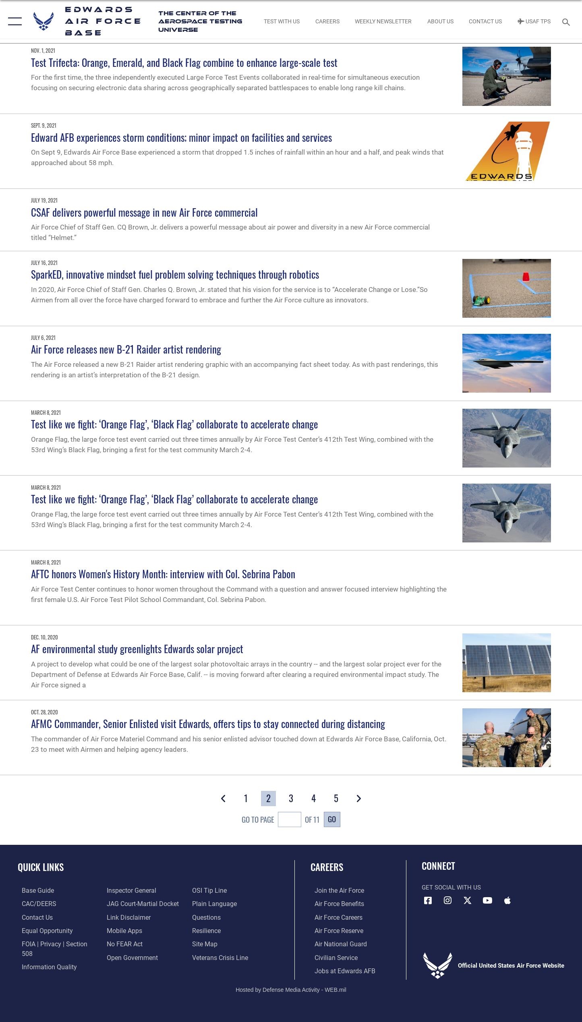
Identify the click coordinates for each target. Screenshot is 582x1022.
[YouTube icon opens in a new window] (487, 900)
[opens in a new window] (33, 890)
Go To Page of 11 (281, 821)
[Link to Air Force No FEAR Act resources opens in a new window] (123, 943)
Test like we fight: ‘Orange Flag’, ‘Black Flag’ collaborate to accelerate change (174, 423)
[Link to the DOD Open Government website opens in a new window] (129, 956)
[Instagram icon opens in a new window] (448, 900)
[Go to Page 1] (245, 798)
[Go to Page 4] (313, 798)
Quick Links (41, 867)
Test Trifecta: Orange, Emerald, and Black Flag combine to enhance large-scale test (184, 62)
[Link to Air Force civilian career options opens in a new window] (331, 956)
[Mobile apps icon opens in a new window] (507, 900)
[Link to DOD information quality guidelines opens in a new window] (43, 956)
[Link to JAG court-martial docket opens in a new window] (140, 903)
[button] (13, 21)
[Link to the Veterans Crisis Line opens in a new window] (220, 956)
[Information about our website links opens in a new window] (126, 917)
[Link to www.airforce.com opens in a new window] (334, 890)
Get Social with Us (451, 887)
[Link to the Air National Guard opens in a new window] (335, 943)
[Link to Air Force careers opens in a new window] (334, 917)
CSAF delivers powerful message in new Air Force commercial (144, 212)
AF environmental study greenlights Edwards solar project (137, 648)
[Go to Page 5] (336, 798)
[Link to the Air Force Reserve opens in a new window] (334, 929)
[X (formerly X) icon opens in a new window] (468, 900)
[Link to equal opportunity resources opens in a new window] (42, 929)
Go (332, 819)
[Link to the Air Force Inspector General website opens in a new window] (129, 890)
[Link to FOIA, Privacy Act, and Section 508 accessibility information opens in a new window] (54, 943)
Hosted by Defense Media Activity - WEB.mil (291, 988)
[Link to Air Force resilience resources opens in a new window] (207, 929)
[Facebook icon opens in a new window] (428, 900)
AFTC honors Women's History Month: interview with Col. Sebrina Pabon (163, 573)
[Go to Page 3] (291, 798)
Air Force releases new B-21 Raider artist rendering (126, 348)
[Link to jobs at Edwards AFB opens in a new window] (339, 969)
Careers (327, 867)
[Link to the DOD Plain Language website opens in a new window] (213, 903)
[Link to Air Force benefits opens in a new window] (334, 903)
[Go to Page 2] (268, 798)
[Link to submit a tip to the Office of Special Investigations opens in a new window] (209, 890)
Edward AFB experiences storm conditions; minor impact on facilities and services (181, 137)
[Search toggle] (567, 21)
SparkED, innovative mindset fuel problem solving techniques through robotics (175, 274)
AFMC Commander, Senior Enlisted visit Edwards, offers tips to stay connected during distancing (208, 723)
